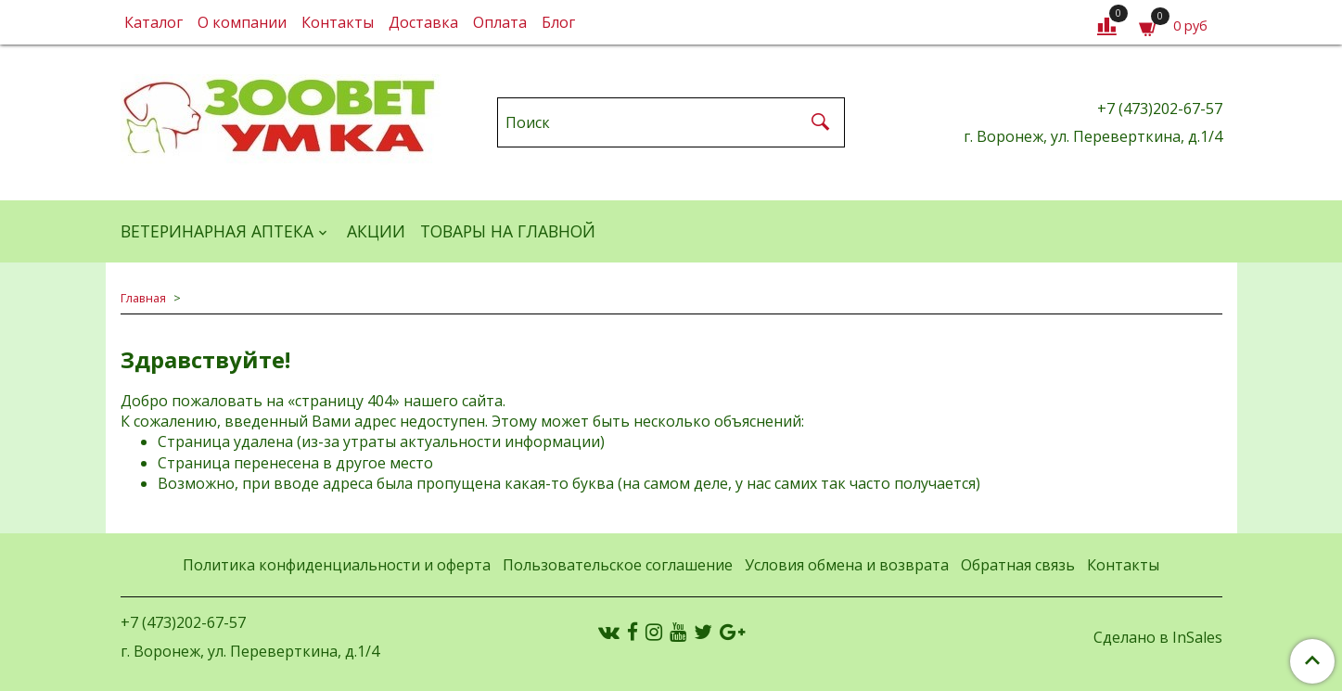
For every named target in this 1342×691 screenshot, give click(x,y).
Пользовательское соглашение (618, 565)
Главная (143, 297)
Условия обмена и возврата (847, 565)
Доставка (423, 22)
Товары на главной (507, 231)
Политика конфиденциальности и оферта (337, 565)
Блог (558, 22)
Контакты (337, 22)
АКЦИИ (376, 231)
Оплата (500, 22)
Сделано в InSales (1157, 637)
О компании (242, 22)
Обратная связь (1018, 565)
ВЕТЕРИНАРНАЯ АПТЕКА (217, 231)
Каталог (153, 22)
